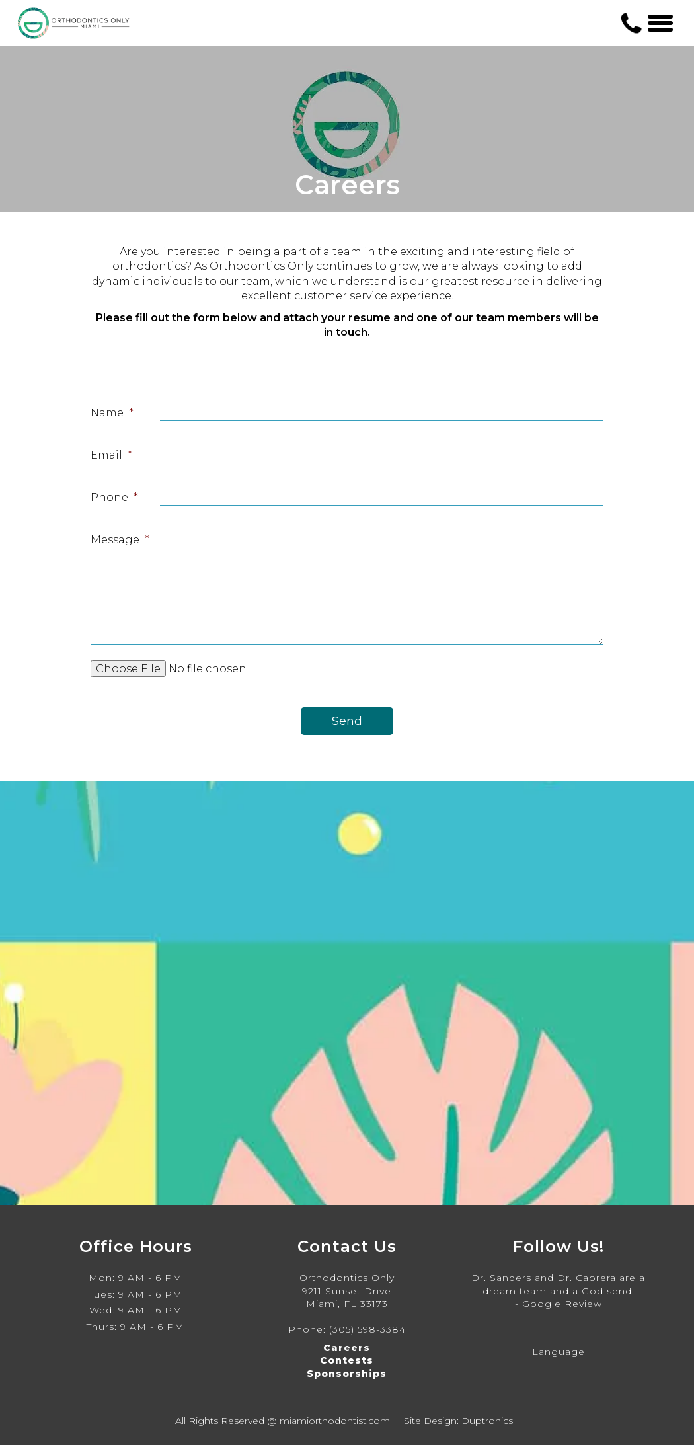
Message (120, 539)
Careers (346, 1348)
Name (112, 413)
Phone (114, 497)
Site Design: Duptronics (458, 1420)
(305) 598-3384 (367, 1329)
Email (111, 455)
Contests (346, 1360)
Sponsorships (347, 1374)
